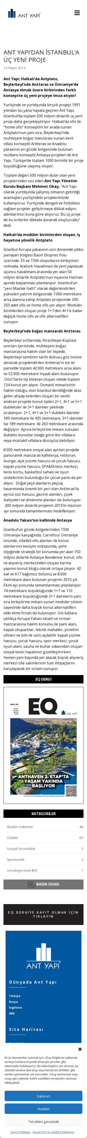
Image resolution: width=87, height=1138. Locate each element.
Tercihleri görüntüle (43, 1121)
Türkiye (14, 996)
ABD (12, 1013)
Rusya (13, 1002)
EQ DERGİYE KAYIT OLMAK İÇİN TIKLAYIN (43, 914)
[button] (80, 1048)
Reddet (44, 1108)
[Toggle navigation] (77, 13)
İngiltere (15, 1008)
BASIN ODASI (43, 884)
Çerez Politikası (20, 1132)
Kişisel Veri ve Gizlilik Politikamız (53, 1132)
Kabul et (43, 1096)
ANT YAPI (22, 13)
